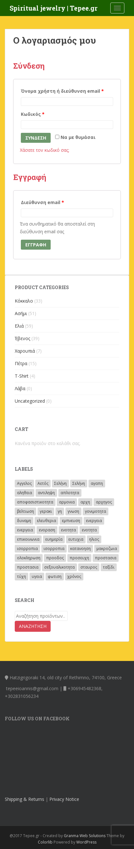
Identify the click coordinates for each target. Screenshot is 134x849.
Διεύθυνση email (42, 202)
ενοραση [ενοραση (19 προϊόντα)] (47, 530)
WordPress (86, 842)
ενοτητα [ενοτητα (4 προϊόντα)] (89, 530)
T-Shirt (22, 376)
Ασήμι (21, 313)
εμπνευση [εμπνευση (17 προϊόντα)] (71, 520)
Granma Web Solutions (84, 835)
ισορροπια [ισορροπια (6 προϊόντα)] (54, 548)
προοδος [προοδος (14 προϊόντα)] (55, 558)
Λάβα (20, 388)
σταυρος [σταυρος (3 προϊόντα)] (88, 567)
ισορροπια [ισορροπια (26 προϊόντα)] (27, 548)
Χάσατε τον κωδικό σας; (44, 150)
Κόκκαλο (24, 301)
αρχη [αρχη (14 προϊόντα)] (85, 502)
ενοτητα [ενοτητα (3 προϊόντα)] (68, 530)
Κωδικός (33, 114)
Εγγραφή (35, 245)
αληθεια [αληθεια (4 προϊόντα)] (24, 492)
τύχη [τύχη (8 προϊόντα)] (21, 576)
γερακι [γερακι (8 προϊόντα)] (46, 511)
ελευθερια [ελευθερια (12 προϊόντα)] (46, 520)
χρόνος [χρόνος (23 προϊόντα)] (74, 576)
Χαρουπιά (25, 351)
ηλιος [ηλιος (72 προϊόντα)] (94, 539)
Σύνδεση (35, 138)
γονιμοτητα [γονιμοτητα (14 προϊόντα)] (95, 511)
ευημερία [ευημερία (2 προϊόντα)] (54, 539)
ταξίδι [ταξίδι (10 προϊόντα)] (108, 567)
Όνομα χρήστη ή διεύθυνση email (62, 91)
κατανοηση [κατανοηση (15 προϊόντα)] (80, 548)
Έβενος (22, 338)
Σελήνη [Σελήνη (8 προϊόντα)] (78, 483)
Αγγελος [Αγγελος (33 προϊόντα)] (24, 483)
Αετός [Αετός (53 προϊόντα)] (43, 483)
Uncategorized (30, 401)
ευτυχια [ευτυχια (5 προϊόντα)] (75, 539)
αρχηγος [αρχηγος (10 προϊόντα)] (104, 502)
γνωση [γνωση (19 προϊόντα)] (73, 511)
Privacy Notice (64, 799)
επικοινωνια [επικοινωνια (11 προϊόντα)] (28, 539)
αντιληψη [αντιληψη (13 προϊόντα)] (46, 492)
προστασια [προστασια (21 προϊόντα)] (27, 567)
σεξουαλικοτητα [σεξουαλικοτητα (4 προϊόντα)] (59, 567)
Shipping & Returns (24, 799)
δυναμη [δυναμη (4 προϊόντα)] (24, 520)
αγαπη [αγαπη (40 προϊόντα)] (97, 483)
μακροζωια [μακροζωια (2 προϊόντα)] (106, 548)
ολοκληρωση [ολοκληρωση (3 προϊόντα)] (28, 558)
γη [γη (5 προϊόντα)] (60, 511)
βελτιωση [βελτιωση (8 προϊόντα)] (25, 511)
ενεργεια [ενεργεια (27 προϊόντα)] (25, 530)
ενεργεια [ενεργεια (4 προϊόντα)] (94, 520)
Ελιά (19, 326)
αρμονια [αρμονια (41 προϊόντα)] (67, 502)
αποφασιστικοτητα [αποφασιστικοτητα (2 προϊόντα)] (35, 502)
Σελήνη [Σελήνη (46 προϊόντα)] (60, 483)
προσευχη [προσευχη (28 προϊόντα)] (79, 558)
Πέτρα (21, 363)
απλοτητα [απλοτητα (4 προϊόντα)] (70, 492)
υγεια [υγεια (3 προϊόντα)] (37, 576)
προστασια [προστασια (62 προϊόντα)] (105, 558)
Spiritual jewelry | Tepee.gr (53, 8)
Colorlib (45, 842)
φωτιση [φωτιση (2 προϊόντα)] (55, 576)
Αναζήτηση (32, 626)
